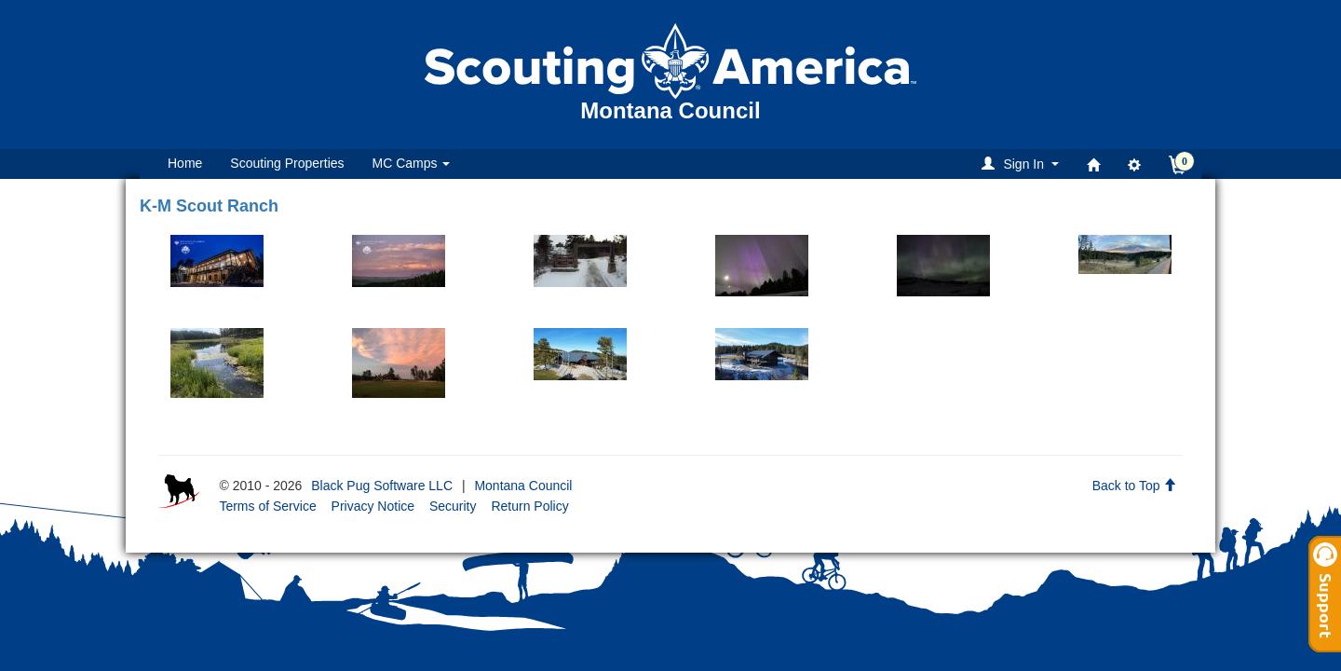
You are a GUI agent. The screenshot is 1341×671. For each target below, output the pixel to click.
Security (453, 506)
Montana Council (523, 485)
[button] (1023, 163)
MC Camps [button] (411, 163)
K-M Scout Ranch (209, 206)
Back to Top (1134, 485)
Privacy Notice (373, 506)
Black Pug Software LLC (382, 485)
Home (185, 163)
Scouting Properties (287, 163)
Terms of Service (267, 506)
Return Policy (529, 506)
